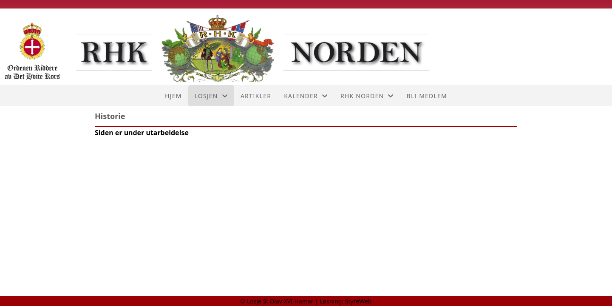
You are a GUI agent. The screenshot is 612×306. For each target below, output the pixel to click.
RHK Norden (367, 96)
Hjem (173, 96)
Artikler (256, 96)
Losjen (211, 96)
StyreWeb (358, 301)
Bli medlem (427, 96)
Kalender (306, 96)
